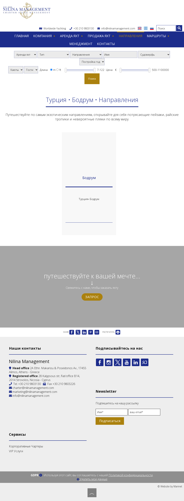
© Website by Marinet (170, 486)
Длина (44, 70)
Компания (44, 36)
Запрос (92, 297)
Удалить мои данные (92, 479)
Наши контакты (25, 348)
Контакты (106, 44)
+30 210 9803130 (83, 28)
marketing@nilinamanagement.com (33, 392)
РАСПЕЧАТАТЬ (111, 332)
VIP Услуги (16, 451)
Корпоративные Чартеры (26, 446)
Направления (130, 36)
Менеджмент (81, 44)
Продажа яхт (101, 36)
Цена (109, 70)
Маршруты (158, 36)
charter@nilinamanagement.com (31, 388)
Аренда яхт (71, 36)
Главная (21, 36)
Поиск (92, 78)
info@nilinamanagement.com (116, 28)
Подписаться (109, 421)
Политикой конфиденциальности (131, 475)
